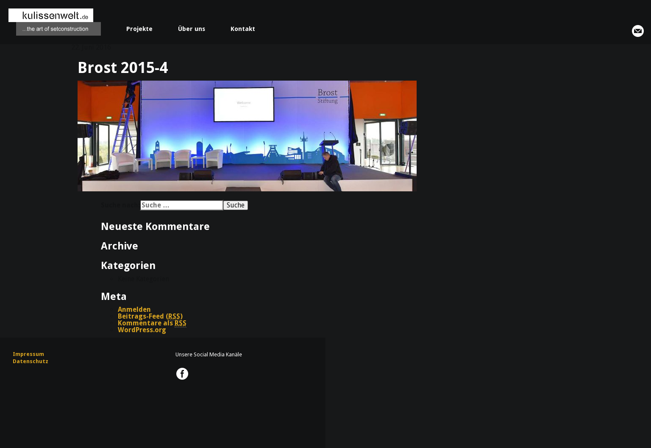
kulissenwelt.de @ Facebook (182, 374)
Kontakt (243, 28)
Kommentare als (152, 323)
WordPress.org (142, 330)
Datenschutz (30, 361)
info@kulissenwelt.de (638, 31)
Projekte (139, 28)
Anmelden (134, 309)
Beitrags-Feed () (150, 316)
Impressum (28, 354)
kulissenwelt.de (54, 22)
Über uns (191, 28)
